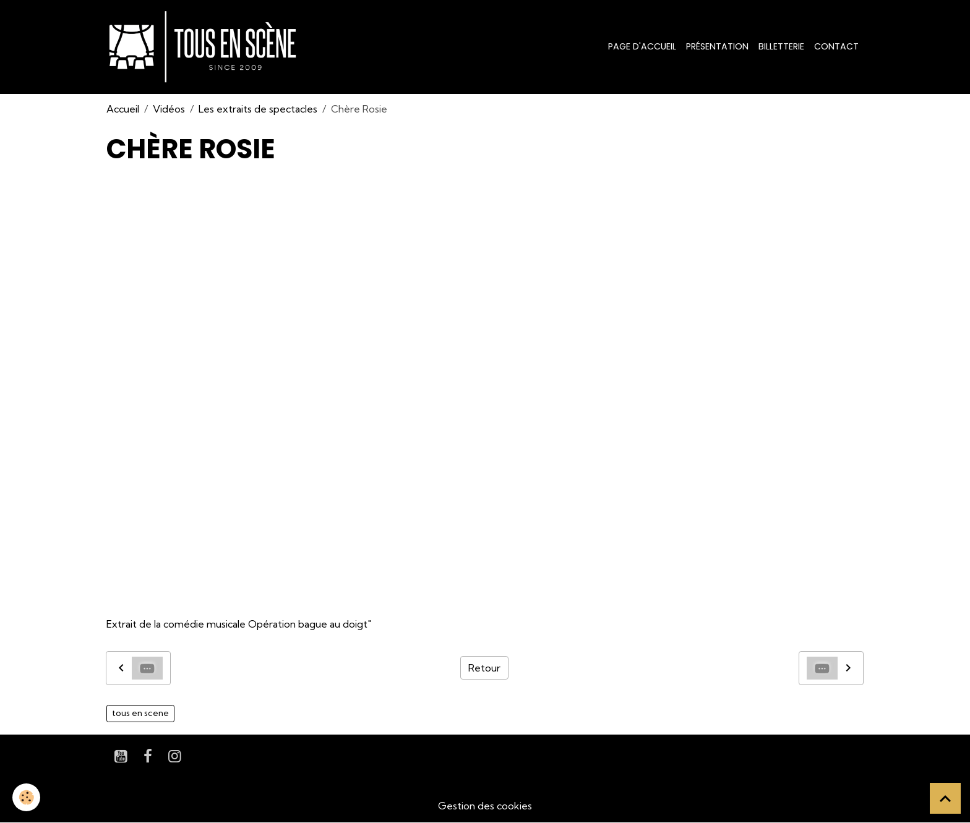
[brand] (205, 47)
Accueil (122, 109)
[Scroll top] (945, 798)
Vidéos (169, 109)
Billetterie (781, 46)
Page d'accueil (642, 46)
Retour (484, 668)
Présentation (717, 46)
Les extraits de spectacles (258, 109)
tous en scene (140, 713)
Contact (836, 46)
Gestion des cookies (485, 806)
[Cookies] (26, 797)
